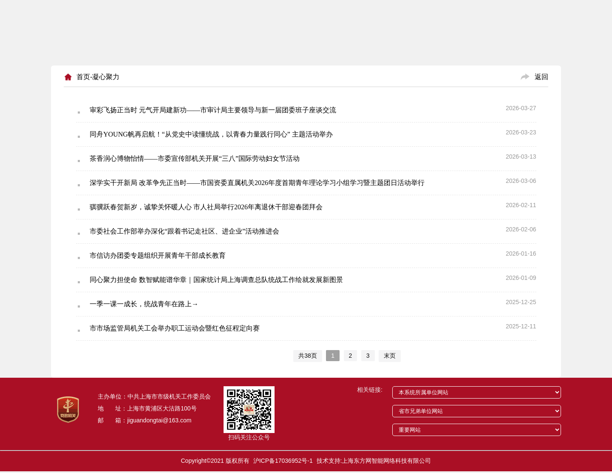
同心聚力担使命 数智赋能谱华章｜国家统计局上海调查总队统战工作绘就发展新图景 (216, 279)
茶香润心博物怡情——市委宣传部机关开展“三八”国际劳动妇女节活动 (195, 158)
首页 (83, 76)
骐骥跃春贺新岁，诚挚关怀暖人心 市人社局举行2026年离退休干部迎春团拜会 (206, 207)
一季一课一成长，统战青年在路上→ (144, 304)
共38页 (307, 355)
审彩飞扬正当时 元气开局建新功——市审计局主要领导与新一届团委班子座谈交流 (213, 110)
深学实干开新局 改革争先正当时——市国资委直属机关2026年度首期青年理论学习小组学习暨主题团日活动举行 (257, 182)
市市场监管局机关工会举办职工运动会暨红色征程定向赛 (175, 328)
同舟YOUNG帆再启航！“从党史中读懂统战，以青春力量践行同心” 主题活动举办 (211, 134)
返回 (541, 76)
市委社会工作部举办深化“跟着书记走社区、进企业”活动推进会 (184, 231)
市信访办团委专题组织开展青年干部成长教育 (158, 255)
